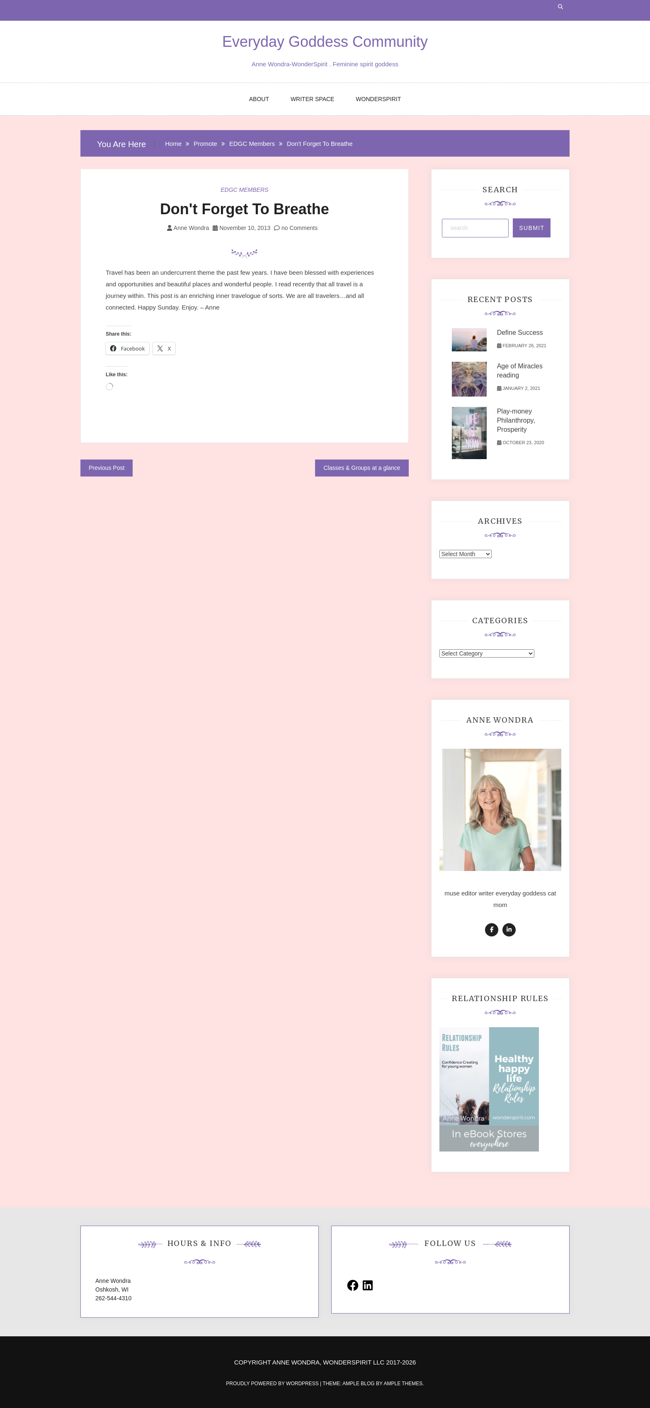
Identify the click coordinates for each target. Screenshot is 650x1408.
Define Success (520, 332)
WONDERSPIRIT (378, 99)
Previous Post (106, 467)
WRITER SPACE (313, 99)
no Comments (296, 228)
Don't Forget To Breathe (244, 209)
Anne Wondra (191, 228)
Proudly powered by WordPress (273, 1383)
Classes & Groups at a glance (361, 467)
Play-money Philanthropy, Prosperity (516, 420)
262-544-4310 (113, 1298)
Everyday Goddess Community (325, 41)
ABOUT (259, 99)
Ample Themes (402, 1383)
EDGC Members (244, 189)
